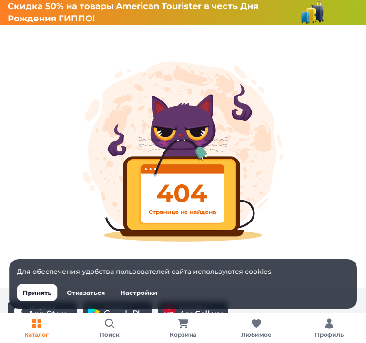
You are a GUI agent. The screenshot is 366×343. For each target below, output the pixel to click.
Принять (37, 292)
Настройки (138, 292)
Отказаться (86, 292)
